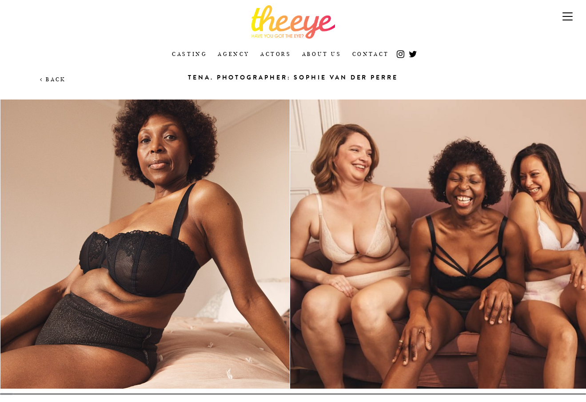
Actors (275, 54)
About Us (322, 54)
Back (53, 79)
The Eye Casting (293, 22)
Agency (234, 54)
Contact (370, 54)
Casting (189, 54)
